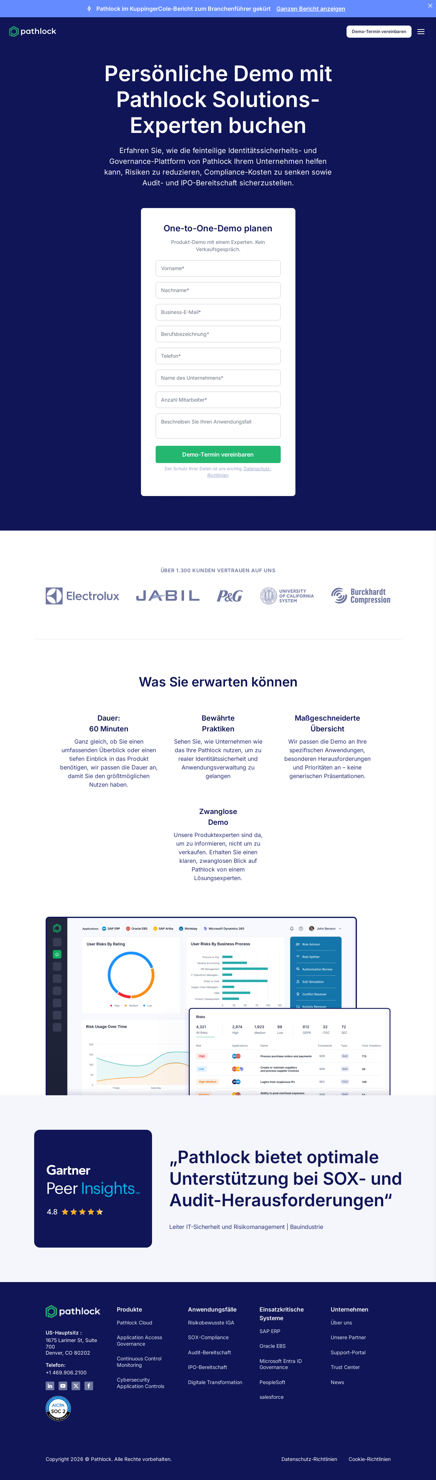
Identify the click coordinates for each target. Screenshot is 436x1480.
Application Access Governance (139, 1340)
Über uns (341, 1322)
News (337, 1382)
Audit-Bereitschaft (209, 1352)
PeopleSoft (272, 1382)
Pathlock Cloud (134, 1322)
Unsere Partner (348, 1337)
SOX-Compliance (208, 1337)
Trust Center (345, 1367)
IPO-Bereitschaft (207, 1367)
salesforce (272, 1397)
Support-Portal (348, 1352)
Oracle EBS (273, 1346)
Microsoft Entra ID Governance (281, 1364)
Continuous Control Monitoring (139, 1361)
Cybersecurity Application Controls (140, 1383)
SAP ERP (270, 1331)
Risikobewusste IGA (211, 1322)
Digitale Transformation (215, 1382)
